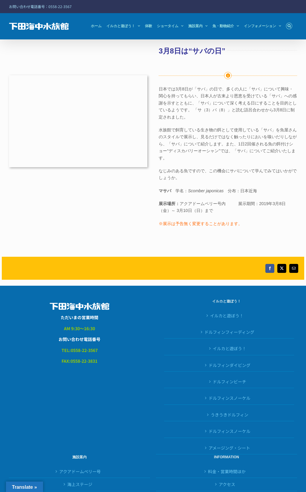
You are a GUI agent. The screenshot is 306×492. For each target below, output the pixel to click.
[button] (289, 26)
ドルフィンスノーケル (229, 398)
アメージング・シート (229, 448)
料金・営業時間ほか (227, 471)
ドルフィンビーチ (229, 382)
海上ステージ (79, 484)
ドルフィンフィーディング (229, 332)
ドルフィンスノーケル (229, 431)
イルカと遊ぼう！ (227, 316)
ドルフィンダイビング (229, 365)
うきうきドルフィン (229, 415)
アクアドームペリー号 (80, 471)
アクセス (227, 484)
